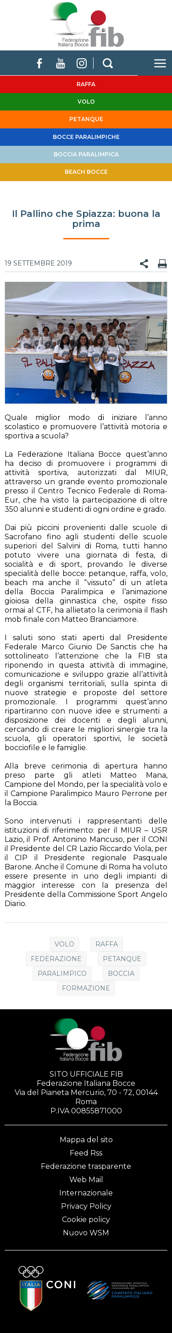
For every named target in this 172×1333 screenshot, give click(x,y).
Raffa (106, 944)
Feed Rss (86, 1153)
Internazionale (86, 1193)
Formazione (86, 988)
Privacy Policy (86, 1206)
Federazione (56, 959)
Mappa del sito (86, 1139)
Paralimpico (62, 973)
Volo (64, 944)
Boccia (121, 973)
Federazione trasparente (86, 1166)
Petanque (122, 959)
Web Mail (86, 1179)
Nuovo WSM (86, 1232)
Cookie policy (86, 1219)
